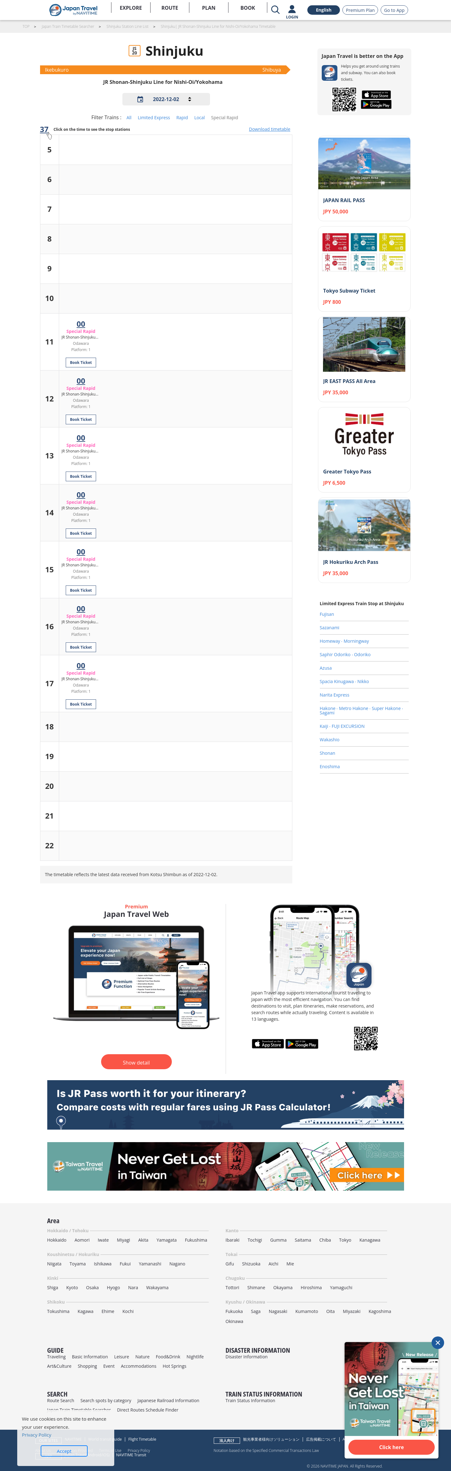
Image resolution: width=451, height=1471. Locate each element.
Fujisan (327, 614)
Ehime (107, 1311)
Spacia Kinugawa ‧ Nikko (344, 681)
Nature (142, 1357)
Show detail (136, 1062)
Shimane (256, 1287)
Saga (256, 1311)
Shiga (52, 1287)
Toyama (77, 1264)
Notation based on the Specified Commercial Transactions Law (266, 1450)
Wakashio (330, 740)
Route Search (60, 1400)
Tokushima (58, 1311)
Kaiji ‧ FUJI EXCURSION (342, 726)
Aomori (82, 1240)
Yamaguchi (341, 1287)
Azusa (326, 668)
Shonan (328, 753)
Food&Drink (168, 1357)
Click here (391, 1447)
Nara (133, 1287)
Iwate (103, 1240)
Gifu (230, 1264)
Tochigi (255, 1240)
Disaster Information (247, 1357)
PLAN (208, 7)
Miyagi (123, 1240)
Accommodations (138, 1366)
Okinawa (234, 1321)
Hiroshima (311, 1287)
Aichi (273, 1264)
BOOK (247, 7)
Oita (330, 1311)
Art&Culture (59, 1366)
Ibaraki (233, 1240)
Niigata (54, 1264)
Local (199, 117)
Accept (64, 1451)
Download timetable (269, 129)
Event (109, 1366)
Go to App (394, 10)
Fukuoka (234, 1311)
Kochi (128, 1311)
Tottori (232, 1287)
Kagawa (85, 1311)
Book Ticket (81, 362)
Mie (290, 1264)
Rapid (182, 117)
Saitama (303, 1240)
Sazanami (330, 628)
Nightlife (195, 1357)
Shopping (87, 1366)
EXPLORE (131, 7)
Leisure (121, 1357)
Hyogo (113, 1287)
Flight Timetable (142, 1439)
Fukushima (196, 1240)
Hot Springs (175, 1366)
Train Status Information (250, 1400)
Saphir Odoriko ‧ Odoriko (345, 654)
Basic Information (90, 1357)
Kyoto (72, 1287)
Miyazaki (352, 1311)
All (128, 117)
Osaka (92, 1287)
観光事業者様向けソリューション (271, 1439)
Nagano (177, 1264)
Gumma (278, 1240)
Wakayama (157, 1287)
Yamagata (166, 1240)
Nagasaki (278, 1311)
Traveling (56, 1357)
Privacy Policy (139, 1450)
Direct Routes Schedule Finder (147, 1410)
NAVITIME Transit (131, 1455)
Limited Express (154, 117)
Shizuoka (251, 1264)
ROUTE (169, 7)
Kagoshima (380, 1311)
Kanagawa (369, 1240)
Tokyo (345, 1240)
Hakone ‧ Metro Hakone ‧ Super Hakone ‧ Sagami (361, 710)
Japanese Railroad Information (168, 1400)
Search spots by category (105, 1400)
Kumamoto (306, 1311)
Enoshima (330, 766)
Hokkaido (57, 1240)
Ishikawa (102, 1264)
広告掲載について (321, 1439)
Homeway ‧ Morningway (344, 641)
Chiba (325, 1240)
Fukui (125, 1264)
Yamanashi (150, 1264)
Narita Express (335, 695)
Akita (143, 1240)
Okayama (283, 1287)
